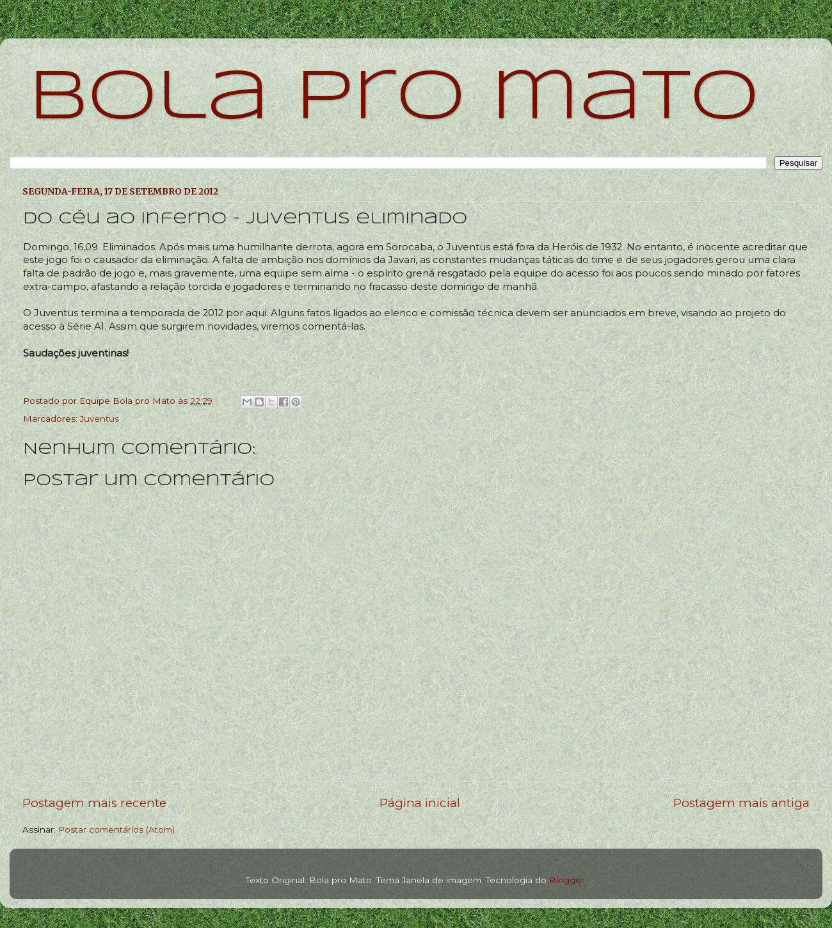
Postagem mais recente (94, 803)
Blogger (566, 880)
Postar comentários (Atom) (116, 829)
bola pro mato (394, 99)
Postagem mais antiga (741, 803)
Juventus (99, 418)
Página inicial (420, 803)
